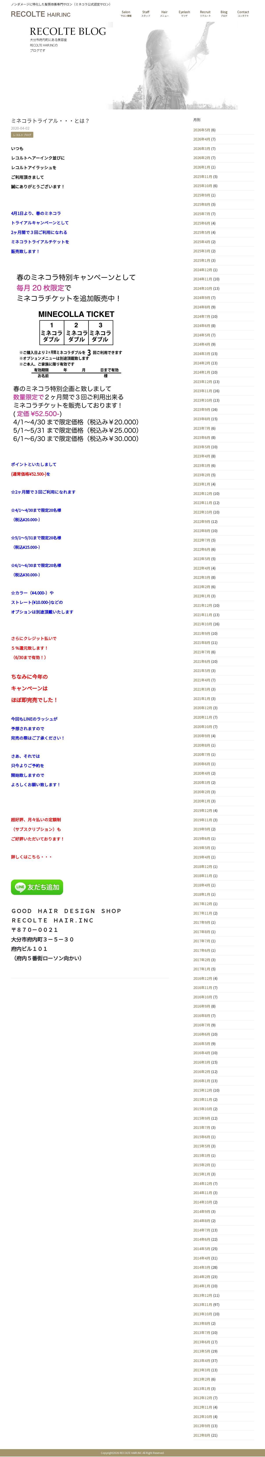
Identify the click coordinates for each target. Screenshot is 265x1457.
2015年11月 (202, 1099)
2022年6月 (201, 549)
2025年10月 (202, 186)
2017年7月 (201, 941)
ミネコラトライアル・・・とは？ (50, 121)
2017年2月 (201, 960)
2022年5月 (201, 559)
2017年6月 (201, 950)
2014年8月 (201, 1221)
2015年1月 (201, 1174)
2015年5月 (201, 1146)
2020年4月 (201, 773)
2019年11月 (202, 820)
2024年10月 (202, 288)
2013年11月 (202, 1304)
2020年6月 (201, 764)
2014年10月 (202, 1202)
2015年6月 (201, 1137)
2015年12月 (202, 1090)
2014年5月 (201, 1248)
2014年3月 (201, 1267)
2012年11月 (202, 1407)
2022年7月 (201, 540)
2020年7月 (201, 754)
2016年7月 (201, 1025)
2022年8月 (201, 531)
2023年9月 (201, 409)
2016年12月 (202, 978)
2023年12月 (202, 381)
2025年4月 (201, 242)
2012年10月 (202, 1416)
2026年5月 (201, 130)
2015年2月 (201, 1165)
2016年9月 (201, 1006)
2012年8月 (201, 1435)
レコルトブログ (22, 135)
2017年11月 (202, 913)
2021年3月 (201, 689)
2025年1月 (201, 260)
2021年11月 (202, 615)
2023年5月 (201, 447)
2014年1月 (201, 1286)
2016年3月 (201, 1062)
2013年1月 (201, 1388)
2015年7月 (201, 1127)
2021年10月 (202, 624)
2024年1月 (201, 372)
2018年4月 (201, 885)
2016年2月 (201, 1071)
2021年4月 (201, 680)
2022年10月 (202, 512)
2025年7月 (201, 214)
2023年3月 (201, 465)
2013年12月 (202, 1295)
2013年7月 (201, 1333)
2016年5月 (201, 1043)
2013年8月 (201, 1323)
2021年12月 (202, 605)
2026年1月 (201, 167)
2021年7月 (201, 652)
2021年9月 (201, 633)
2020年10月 (202, 726)
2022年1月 (201, 596)
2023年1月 (201, 484)
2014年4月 (201, 1258)
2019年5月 (201, 848)
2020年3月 (201, 782)
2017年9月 (201, 922)
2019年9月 (201, 829)
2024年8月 (201, 307)
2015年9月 (201, 1118)
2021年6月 (201, 661)
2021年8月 (201, 643)
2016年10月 (202, 997)
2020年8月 (201, 745)
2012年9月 (201, 1426)
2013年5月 (201, 1351)
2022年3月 (201, 577)
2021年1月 (201, 698)
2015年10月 (202, 1109)
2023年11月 (202, 391)
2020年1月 (201, 801)
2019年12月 (202, 810)
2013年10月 (202, 1314)
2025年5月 (201, 232)
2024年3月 (201, 353)
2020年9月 (201, 736)
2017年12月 (202, 903)
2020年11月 (202, 717)
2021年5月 (201, 671)
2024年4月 (201, 344)
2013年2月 (201, 1379)
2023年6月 (201, 437)
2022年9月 (201, 521)
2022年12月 (202, 493)
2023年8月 (201, 419)
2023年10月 (202, 400)
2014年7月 (201, 1230)
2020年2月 (201, 792)
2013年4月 (201, 1361)
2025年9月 (201, 195)
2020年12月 (202, 708)
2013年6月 (201, 1342)
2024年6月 (201, 326)
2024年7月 (201, 316)
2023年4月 (201, 456)
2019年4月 (201, 857)
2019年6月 (201, 838)
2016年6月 (201, 1034)
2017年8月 (201, 931)
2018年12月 (202, 866)
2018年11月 (202, 876)
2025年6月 (201, 223)
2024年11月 (202, 279)
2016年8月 (201, 1016)
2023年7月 (201, 428)
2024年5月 (201, 335)
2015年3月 (201, 1155)
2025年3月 (201, 251)
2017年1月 (201, 969)
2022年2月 (201, 586)
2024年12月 (202, 270)
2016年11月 (202, 988)
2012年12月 (202, 1398)
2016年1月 (201, 1081)
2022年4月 (201, 568)
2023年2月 (201, 475)
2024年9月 (201, 298)
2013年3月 (201, 1370)
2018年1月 (201, 894)
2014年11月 (202, 1193)
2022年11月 (202, 503)
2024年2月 (201, 363)
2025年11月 (202, 176)
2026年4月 (201, 139)
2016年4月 (201, 1053)
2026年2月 (201, 158)
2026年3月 (201, 148)
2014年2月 (201, 1276)
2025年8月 (201, 204)
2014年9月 (201, 1211)
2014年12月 (202, 1183)
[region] (132, 65)
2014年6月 (201, 1239)
